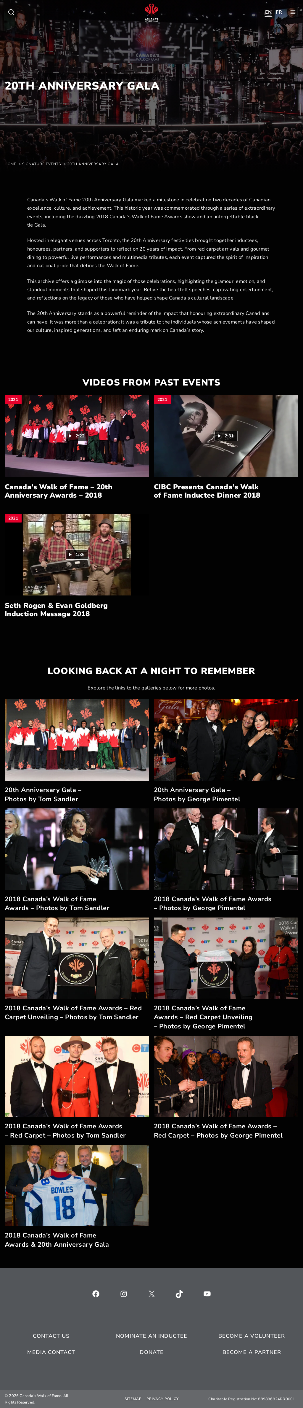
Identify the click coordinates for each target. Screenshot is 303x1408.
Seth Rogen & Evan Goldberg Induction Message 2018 (56, 610)
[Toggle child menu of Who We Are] (11, 12)
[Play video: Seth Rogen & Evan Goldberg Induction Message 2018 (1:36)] (77, 554)
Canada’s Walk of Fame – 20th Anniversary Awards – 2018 (58, 491)
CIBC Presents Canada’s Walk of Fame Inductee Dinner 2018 (207, 491)
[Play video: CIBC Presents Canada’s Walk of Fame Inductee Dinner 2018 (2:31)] (226, 436)
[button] (77, 436)
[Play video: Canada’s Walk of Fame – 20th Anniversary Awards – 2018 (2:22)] (77, 436)
